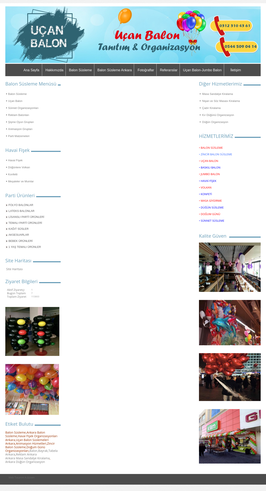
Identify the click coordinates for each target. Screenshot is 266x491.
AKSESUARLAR (19, 234)
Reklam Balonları (18, 115)
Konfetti (12, 174)
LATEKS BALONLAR (21, 211)
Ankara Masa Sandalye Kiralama (27, 458)
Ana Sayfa (31, 70)
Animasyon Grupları (20, 129)
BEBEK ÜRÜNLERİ (21, 241)
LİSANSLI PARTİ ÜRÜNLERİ (26, 216)
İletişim (235, 70)
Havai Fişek (15, 160)
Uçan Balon (15, 101)
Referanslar (168, 70)
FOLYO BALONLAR (21, 205)
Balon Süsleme (80, 70)
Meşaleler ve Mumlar (21, 181)
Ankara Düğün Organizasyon (25, 462)
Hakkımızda (54, 70)
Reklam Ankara (26, 454)
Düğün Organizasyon (215, 122)
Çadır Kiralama (211, 108)
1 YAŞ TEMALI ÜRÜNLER (25, 246)
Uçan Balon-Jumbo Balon (202, 70)
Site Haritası (14, 269)
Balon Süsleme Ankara (114, 70)
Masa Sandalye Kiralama (217, 94)
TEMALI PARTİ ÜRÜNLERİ (25, 222)
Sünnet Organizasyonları (23, 108)
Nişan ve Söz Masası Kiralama (221, 101)
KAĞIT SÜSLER (19, 228)
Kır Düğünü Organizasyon (218, 115)
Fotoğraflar (146, 70)
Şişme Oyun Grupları (21, 122)
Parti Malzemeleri (18, 136)
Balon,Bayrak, (38, 451)
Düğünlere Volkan (19, 167)
